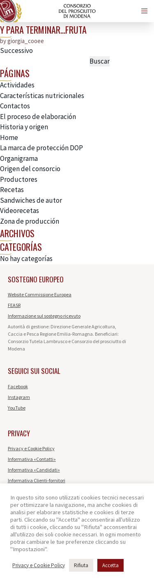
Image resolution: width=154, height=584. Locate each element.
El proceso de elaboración (38, 116)
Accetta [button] (110, 565)
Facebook (18, 386)
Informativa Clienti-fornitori (36, 480)
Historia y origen (24, 126)
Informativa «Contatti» (32, 459)
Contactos (15, 105)
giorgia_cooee (25, 41)
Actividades (17, 84)
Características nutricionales (42, 95)
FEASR (14, 305)
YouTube (16, 408)
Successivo (16, 50)
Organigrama (19, 158)
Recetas (12, 189)
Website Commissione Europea (39, 294)
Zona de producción (29, 221)
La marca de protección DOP (41, 147)
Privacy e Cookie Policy (31, 448)
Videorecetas (19, 210)
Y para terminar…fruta (43, 29)
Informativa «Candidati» (34, 470)
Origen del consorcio (30, 168)
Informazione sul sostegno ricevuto (44, 316)
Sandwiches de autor (31, 200)
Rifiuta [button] (81, 565)
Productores (18, 179)
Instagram (19, 397)
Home (9, 137)
